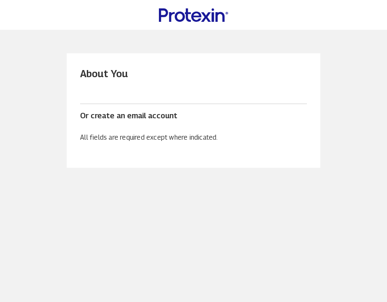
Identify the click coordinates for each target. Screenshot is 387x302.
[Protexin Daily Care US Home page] (193, 15)
